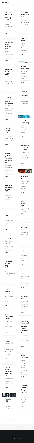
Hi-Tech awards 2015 (25, 67)
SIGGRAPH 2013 (24, 297)
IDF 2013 (23, 273)
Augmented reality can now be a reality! (9, 45)
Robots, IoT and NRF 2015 (9, 130)
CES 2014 (8, 238)
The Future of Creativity (25, 122)
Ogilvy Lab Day (24, 177)
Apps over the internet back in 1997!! (9, 188)
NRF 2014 (24, 228)
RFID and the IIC (24, 40)
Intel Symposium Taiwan (9, 316)
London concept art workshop (9, 343)
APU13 (23, 251)
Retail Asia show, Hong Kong (25, 14)
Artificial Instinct (7, 291)
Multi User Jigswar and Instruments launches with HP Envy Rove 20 (25, 327)
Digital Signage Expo (23, 203)
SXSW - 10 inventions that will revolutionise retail (9, 102)
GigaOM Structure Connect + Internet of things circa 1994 (9, 158)
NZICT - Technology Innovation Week (25, 358)
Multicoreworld (9, 215)
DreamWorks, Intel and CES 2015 (25, 147)
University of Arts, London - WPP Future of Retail (9, 73)
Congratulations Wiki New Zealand (9, 264)
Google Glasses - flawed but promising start (8, 372)
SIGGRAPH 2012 (8, 401)
